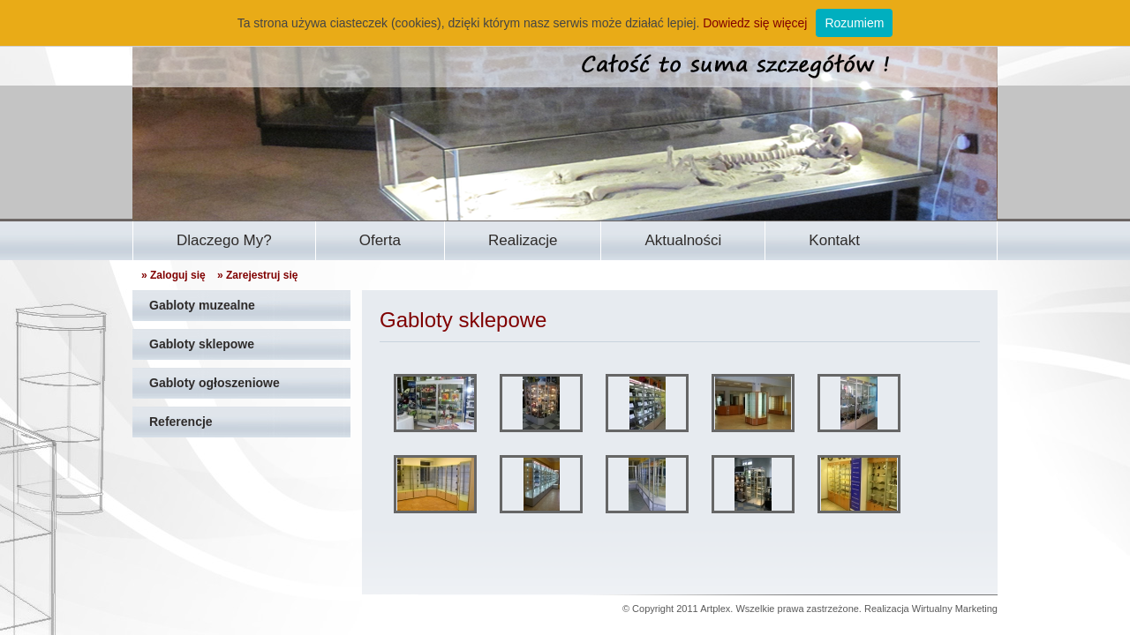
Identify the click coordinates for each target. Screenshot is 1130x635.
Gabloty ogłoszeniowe (214, 383)
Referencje (181, 422)
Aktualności (682, 240)
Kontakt (834, 240)
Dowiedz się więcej (755, 23)
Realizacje (522, 240)
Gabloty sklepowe (201, 344)
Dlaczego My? (224, 240)
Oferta (380, 240)
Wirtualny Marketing (955, 608)
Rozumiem (854, 23)
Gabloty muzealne (202, 305)
